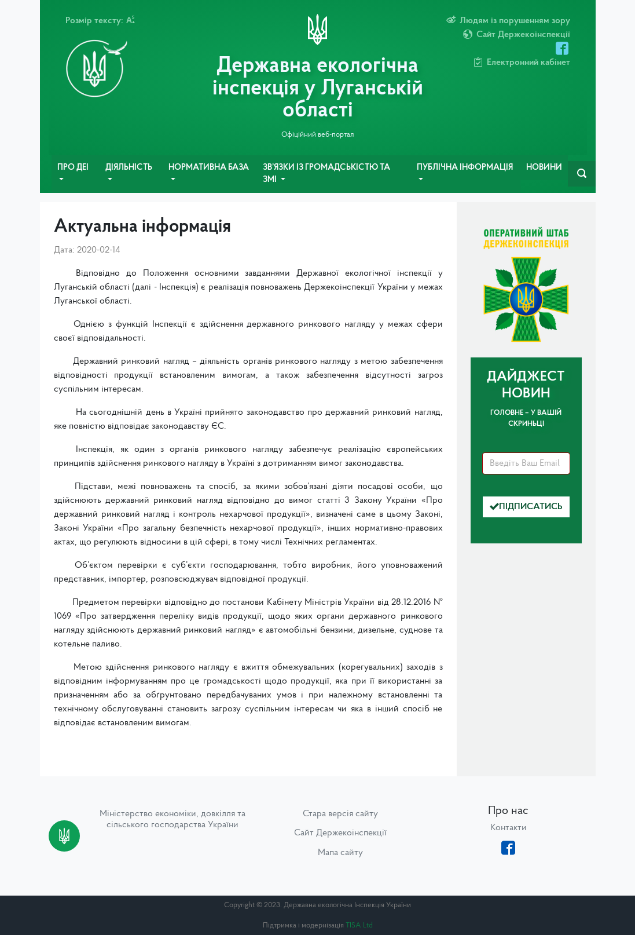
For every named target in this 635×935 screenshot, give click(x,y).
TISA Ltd (359, 925)
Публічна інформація (465, 167)
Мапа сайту (340, 852)
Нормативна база (208, 167)
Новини (544, 167)
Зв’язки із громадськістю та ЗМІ (326, 174)
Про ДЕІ (73, 167)
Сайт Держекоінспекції (340, 833)
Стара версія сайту (340, 814)
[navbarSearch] (582, 174)
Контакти (508, 827)
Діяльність (128, 167)
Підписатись (526, 507)
